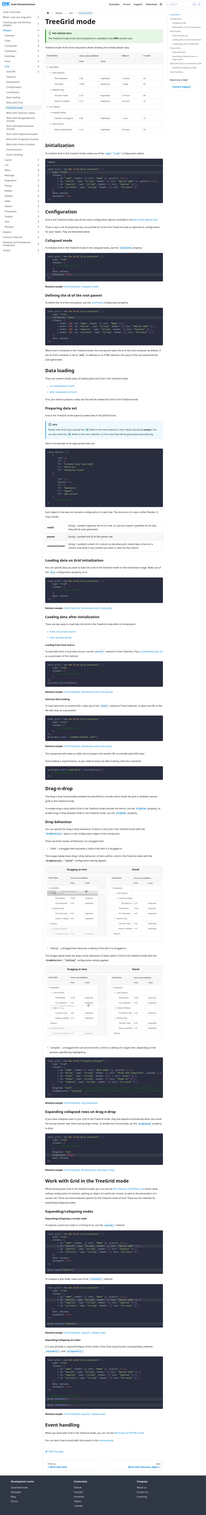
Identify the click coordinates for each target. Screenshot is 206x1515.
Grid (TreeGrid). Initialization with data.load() (87, 746)
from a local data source (63, 631)
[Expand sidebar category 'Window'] (38, 227)
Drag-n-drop (175, 48)
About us (141, 1487)
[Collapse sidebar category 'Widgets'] (38, 30)
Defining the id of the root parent (186, 27)
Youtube (78, 1492)
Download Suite (19, 1487)
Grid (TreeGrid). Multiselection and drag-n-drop (89, 1170)
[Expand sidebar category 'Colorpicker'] (38, 46)
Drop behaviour (179, 52)
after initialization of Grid (63, 392)
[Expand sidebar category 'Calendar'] (38, 35)
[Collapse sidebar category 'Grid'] (38, 66)
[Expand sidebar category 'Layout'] (38, 160)
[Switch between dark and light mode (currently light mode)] (161, 4)
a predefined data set (151, 651)
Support (138, 4)
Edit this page (54, 1451)
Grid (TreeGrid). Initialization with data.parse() (88, 691)
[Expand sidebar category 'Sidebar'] (38, 196)
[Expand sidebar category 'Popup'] (38, 185)
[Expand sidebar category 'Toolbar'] (38, 216)
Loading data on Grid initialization (186, 39)
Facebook (79, 1496)
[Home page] (48, 13)
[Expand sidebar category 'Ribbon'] (38, 190)
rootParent (97, 302)
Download (151, 4)
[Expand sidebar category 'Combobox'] (38, 51)
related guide (106, 1440)
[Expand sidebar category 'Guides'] (38, 250)
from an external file (61, 637)
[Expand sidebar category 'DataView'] (38, 56)
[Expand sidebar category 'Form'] (38, 61)
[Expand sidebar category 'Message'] (38, 175)
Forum (126, 4)
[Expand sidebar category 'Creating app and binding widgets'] (38, 23)
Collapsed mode (179, 23)
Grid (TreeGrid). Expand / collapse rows (84, 1332)
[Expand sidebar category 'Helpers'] (38, 232)
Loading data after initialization (185, 44)
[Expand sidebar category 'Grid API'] (38, 71)
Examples (114, 4)
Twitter (77, 1501)
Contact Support (181, 86)
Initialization (175, 14)
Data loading (175, 31)
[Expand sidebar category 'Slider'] (38, 201)
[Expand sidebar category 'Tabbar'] (38, 206)
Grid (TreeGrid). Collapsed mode (81, 286)
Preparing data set (180, 35)
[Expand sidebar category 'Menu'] (38, 170)
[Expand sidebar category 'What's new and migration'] (38, 17)
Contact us (142, 1492)
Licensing (142, 1496)
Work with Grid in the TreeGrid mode (186, 63)
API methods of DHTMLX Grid (129, 1188)
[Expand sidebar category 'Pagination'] (38, 180)
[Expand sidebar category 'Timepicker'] (38, 211)
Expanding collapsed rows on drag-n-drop (184, 58)
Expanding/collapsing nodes (184, 67)
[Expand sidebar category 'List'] (38, 165)
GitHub (77, 1487)
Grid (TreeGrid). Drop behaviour (81, 1103)
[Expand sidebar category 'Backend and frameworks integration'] (38, 243)
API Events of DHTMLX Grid (128, 1433)
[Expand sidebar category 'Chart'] (38, 40)
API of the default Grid (145, 219)
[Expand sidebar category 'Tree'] (38, 221)
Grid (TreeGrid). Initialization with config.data (88, 608)
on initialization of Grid (62, 386)
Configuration (176, 18)
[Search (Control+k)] (183, 4)
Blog (13, 1496)
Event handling (176, 72)
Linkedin (78, 1505)
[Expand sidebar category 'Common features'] (38, 237)
